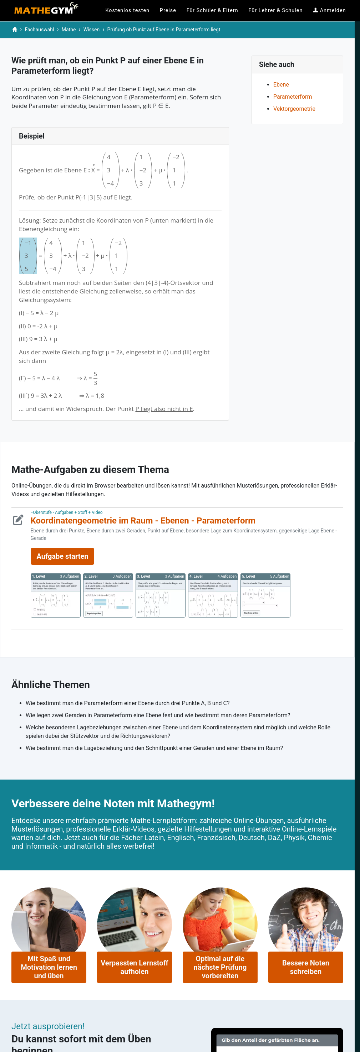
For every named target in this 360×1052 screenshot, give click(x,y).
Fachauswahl (39, 29)
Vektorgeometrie (294, 108)
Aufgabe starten (62, 556)
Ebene (281, 84)
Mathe (69, 29)
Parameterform (292, 96)
